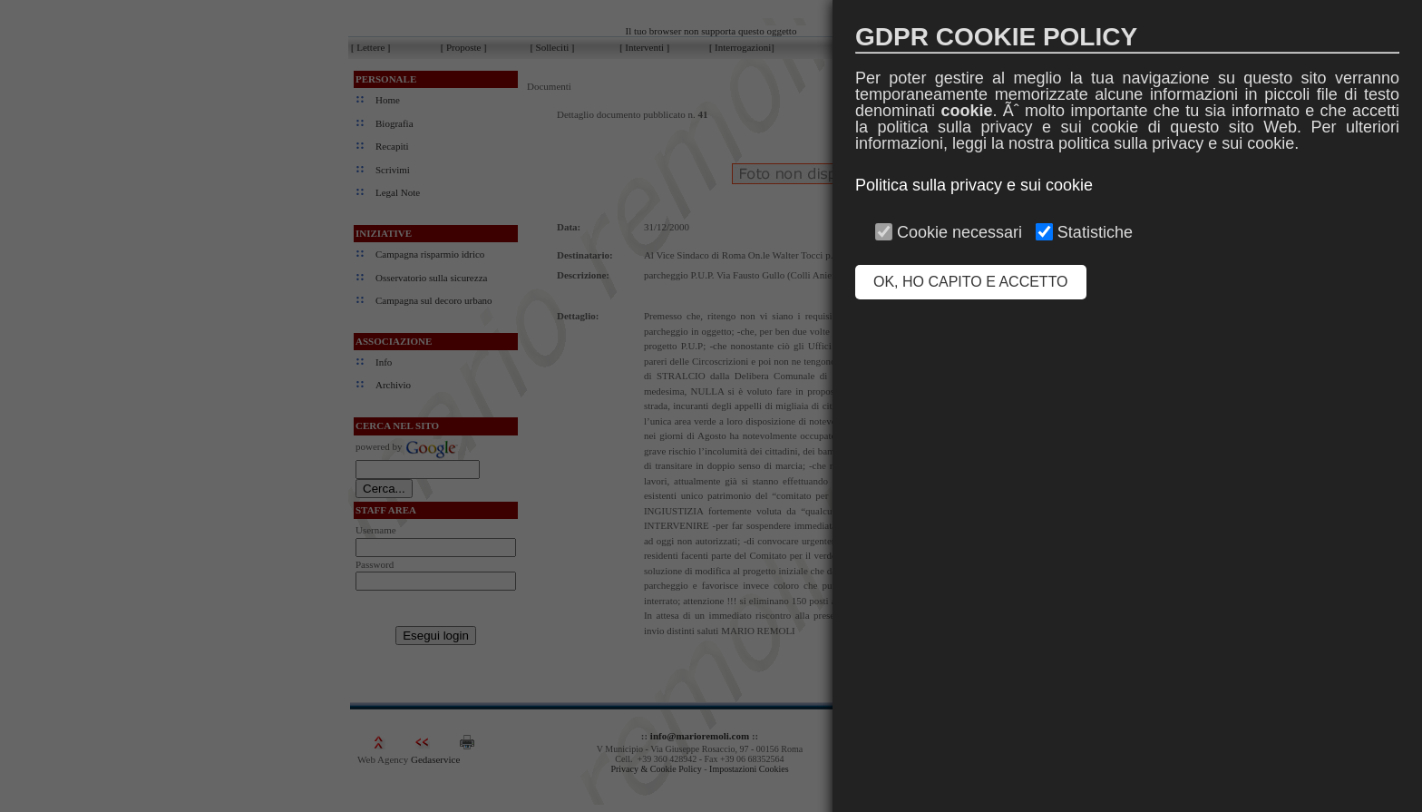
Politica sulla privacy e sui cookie (974, 185)
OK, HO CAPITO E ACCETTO (970, 281)
